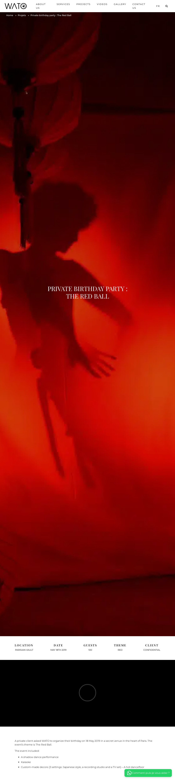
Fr (158, 6)
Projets (22, 15)
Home (9, 15)
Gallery (120, 4)
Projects (83, 4)
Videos (102, 4)
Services (63, 4)
